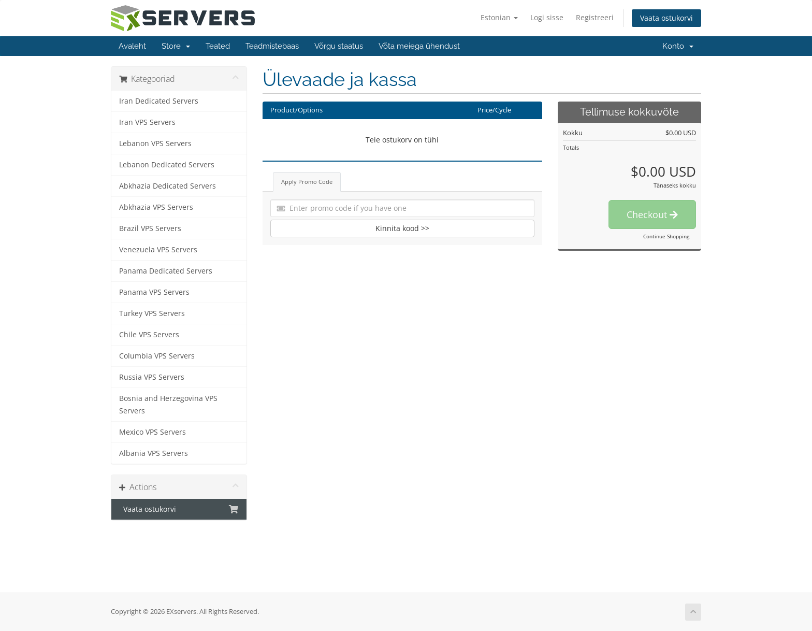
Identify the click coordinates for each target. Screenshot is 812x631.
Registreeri (595, 17)
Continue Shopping (666, 236)
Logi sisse (546, 17)
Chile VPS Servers (149, 334)
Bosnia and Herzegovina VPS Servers (168, 404)
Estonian (499, 17)
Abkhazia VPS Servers (156, 207)
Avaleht (132, 46)
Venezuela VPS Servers (158, 249)
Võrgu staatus (338, 46)
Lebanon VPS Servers (155, 143)
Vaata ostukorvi (666, 18)
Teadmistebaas (272, 46)
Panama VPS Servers (154, 292)
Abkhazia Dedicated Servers (167, 186)
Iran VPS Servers (147, 122)
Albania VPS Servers (153, 453)
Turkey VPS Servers (152, 313)
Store (176, 46)
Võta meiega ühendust (419, 46)
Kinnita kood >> (402, 228)
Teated (218, 46)
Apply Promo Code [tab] (306, 181)
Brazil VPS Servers (150, 228)
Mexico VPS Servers (152, 432)
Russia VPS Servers (151, 377)
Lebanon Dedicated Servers (166, 164)
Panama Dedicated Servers (165, 271)
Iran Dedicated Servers (158, 101)
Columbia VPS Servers (157, 356)
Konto (677, 46)
